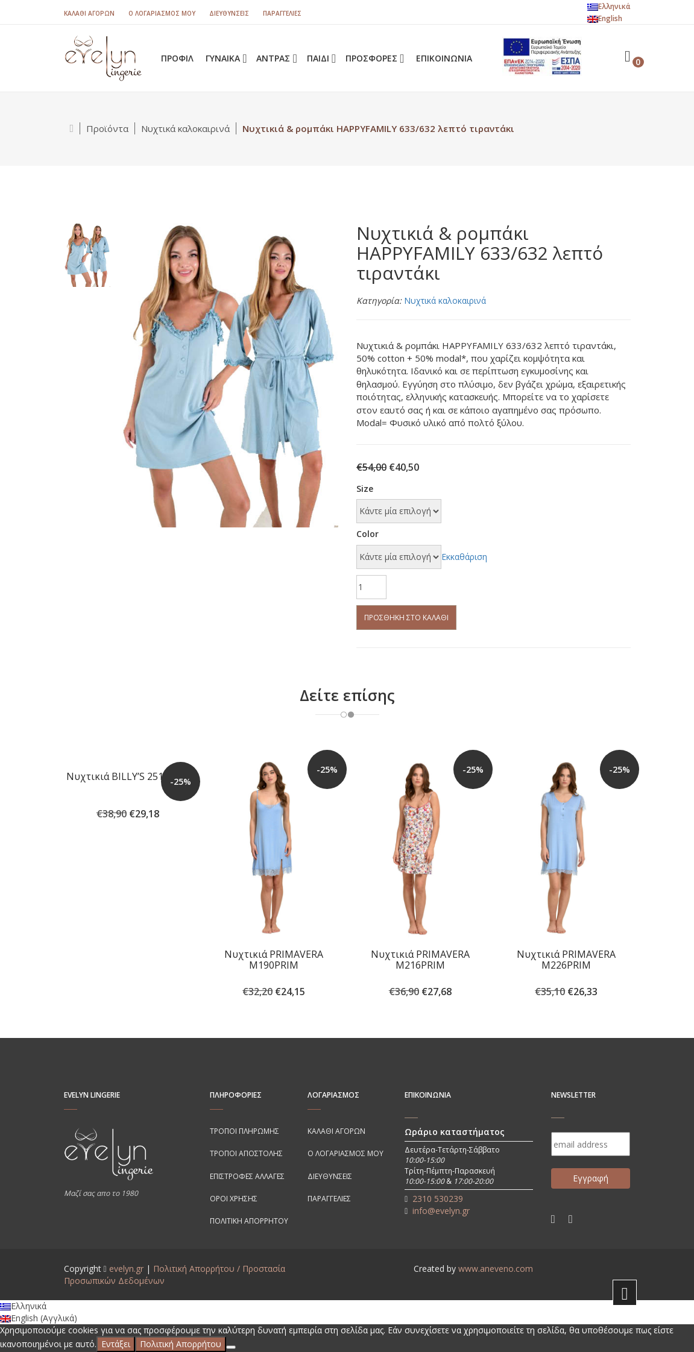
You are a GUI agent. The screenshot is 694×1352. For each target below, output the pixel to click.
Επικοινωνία (444, 58)
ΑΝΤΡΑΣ (274, 58)
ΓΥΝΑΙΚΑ (224, 58)
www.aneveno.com (495, 1268)
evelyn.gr (126, 1268)
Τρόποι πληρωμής (244, 1131)
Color (367, 533)
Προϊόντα (107, 128)
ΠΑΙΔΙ (319, 58)
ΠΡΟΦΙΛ (177, 58)
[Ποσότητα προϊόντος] (371, 587)
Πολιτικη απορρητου (249, 1221)
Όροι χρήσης (233, 1198)
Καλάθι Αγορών (89, 13)
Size (364, 488)
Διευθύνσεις (229, 13)
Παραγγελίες (282, 13)
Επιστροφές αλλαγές (247, 1176)
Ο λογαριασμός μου (161, 13)
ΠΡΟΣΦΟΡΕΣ (372, 58)
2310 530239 (437, 1198)
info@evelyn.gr (441, 1210)
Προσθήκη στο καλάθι (406, 617)
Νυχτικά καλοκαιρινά (185, 128)
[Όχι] (231, 1347)
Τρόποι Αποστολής (246, 1153)
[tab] (87, 254)
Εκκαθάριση (464, 556)
